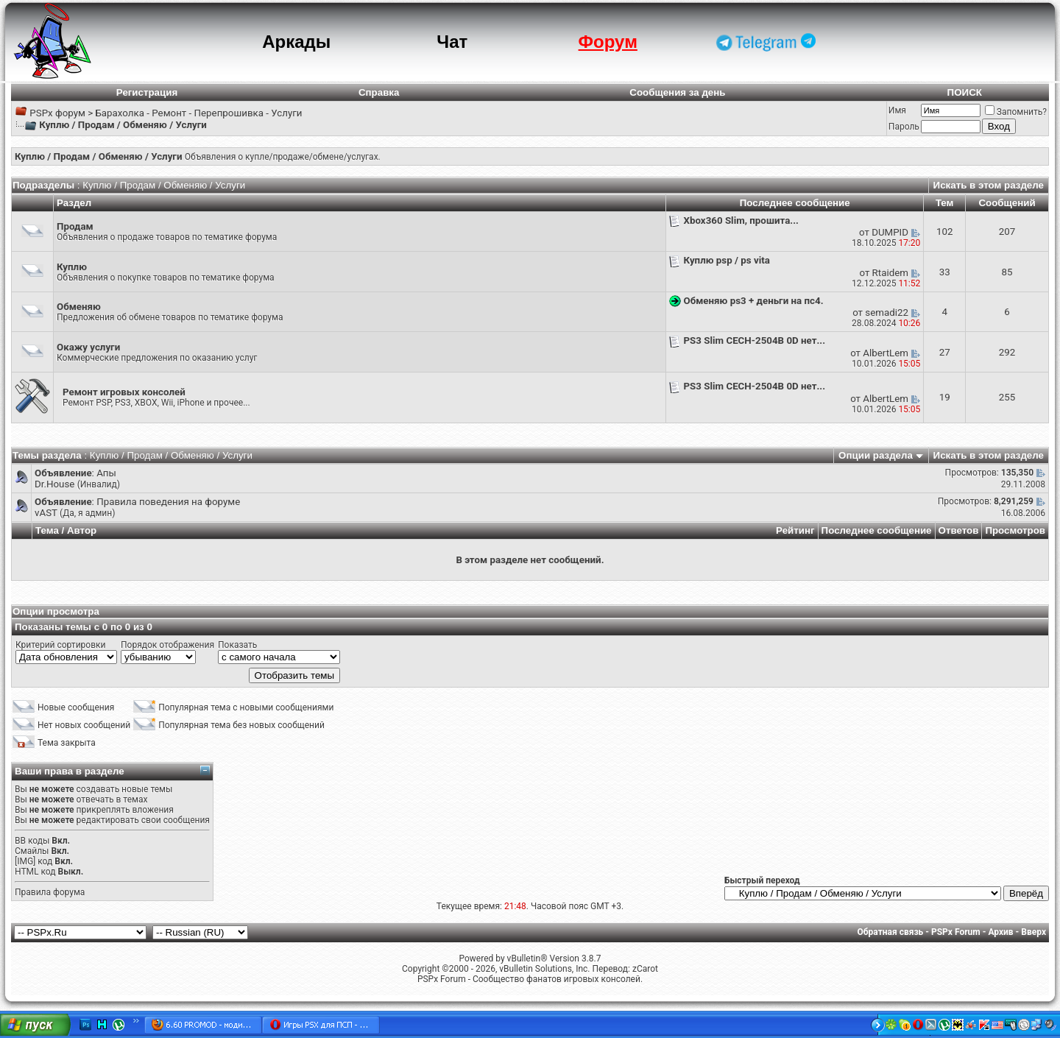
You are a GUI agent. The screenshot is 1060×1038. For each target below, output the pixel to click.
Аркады (296, 42)
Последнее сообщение (877, 530)
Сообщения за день (677, 92)
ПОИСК (964, 92)
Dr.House (54, 484)
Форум (608, 42)
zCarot (645, 969)
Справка (379, 92)
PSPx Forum (956, 932)
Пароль (903, 126)
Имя (897, 110)
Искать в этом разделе (988, 185)
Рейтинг (795, 530)
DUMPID (890, 232)
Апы (106, 473)
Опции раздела (875, 455)
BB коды (32, 841)
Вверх (1033, 932)
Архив (1000, 932)
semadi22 (886, 312)
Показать (237, 645)
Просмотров (1015, 530)
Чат (452, 42)
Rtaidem (890, 272)
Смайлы (32, 851)
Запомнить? (1016, 112)
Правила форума (50, 892)
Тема (47, 530)
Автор (81, 530)
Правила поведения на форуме (168, 501)
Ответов (959, 530)
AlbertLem (885, 353)
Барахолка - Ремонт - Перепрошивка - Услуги (198, 113)
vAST (46, 512)
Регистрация (146, 92)
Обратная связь (891, 932)
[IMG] (25, 861)
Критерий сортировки (60, 645)
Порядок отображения (167, 645)
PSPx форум (57, 113)
